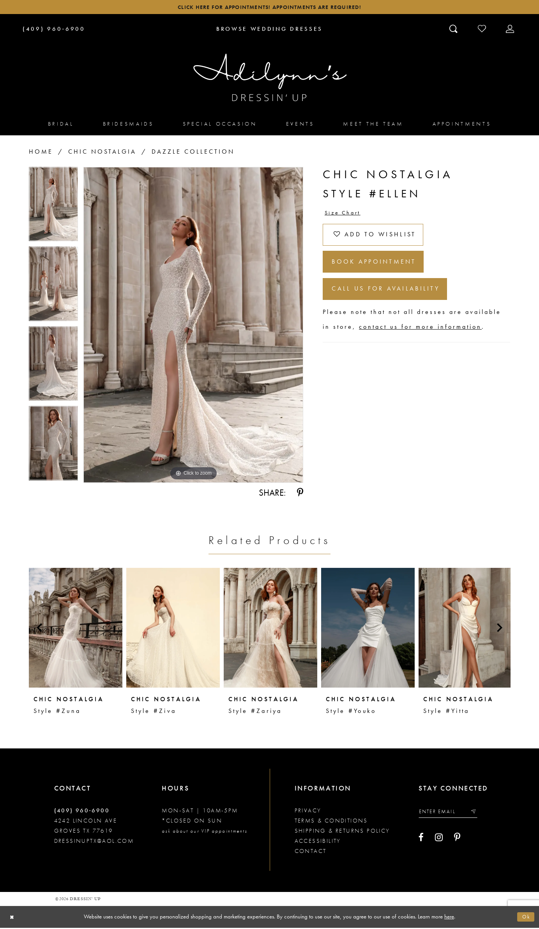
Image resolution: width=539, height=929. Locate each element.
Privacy (308, 812)
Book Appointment (380, 269)
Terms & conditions (331, 822)
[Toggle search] (454, 30)
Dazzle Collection (193, 153)
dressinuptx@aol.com (94, 842)
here (449, 918)
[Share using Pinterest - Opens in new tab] (300, 494)
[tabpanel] (53, 208)
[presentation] (75, 629)
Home (41, 153)
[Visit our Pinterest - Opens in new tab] (457, 840)
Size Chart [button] (345, 215)
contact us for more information (420, 338)
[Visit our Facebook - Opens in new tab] (421, 840)
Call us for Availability (392, 299)
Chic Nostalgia (102, 153)
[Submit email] (479, 814)
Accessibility (318, 842)
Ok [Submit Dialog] (525, 918)
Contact (311, 852)
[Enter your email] (451, 814)
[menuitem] (61, 125)
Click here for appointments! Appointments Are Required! (269, 8)
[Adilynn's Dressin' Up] (270, 79)
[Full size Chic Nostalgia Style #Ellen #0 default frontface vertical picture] (193, 326)
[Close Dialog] (13, 918)
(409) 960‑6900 (82, 812)
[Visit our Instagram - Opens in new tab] (439, 840)
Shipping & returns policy (342, 832)
